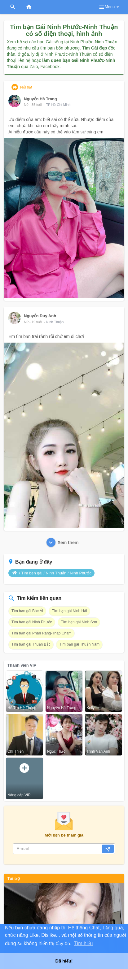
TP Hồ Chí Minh (58, 104)
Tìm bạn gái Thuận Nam (79, 644)
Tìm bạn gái (31, 573)
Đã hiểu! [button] (64, 960)
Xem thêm (62, 542)
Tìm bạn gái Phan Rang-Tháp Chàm (41, 633)
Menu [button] (109, 7)
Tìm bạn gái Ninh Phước (31, 622)
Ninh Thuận (55, 322)
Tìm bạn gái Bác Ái (27, 611)
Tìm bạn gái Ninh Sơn (79, 622)
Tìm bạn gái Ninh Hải (69, 611)
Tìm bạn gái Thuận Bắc (31, 644)
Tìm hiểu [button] (83, 943)
